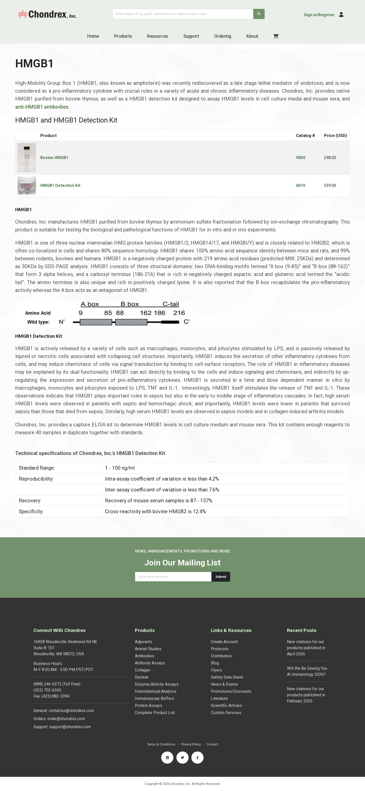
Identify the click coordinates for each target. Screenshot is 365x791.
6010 (300, 187)
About (252, 36)
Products (123, 36)
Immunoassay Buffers (154, 698)
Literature (219, 698)
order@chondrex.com (66, 718)
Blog (215, 663)
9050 (300, 159)
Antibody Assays (150, 663)
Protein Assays (148, 705)
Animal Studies (148, 648)
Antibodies (144, 656)
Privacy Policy (191, 744)
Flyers (216, 670)
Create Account (224, 641)
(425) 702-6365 (47, 690)
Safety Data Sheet (227, 677)
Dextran (142, 677)
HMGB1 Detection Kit (60, 187)
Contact (212, 744)
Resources (157, 36)
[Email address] (173, 577)
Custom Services (226, 712)
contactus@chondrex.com (71, 710)
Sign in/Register (319, 14)
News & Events (224, 684)
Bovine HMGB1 (54, 159)
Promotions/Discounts (231, 691)
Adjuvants (143, 641)
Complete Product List (155, 712)
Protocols (219, 648)
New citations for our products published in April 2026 (306, 647)
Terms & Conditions (161, 744)
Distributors (221, 656)
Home (93, 36)
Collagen (142, 670)
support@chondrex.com (70, 726)
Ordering (222, 36)
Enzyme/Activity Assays (156, 684)
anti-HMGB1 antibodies (41, 109)
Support (191, 36)
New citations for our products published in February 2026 (306, 694)
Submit (220, 577)
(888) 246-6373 (47, 684)
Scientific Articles (226, 705)
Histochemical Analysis (155, 691)
